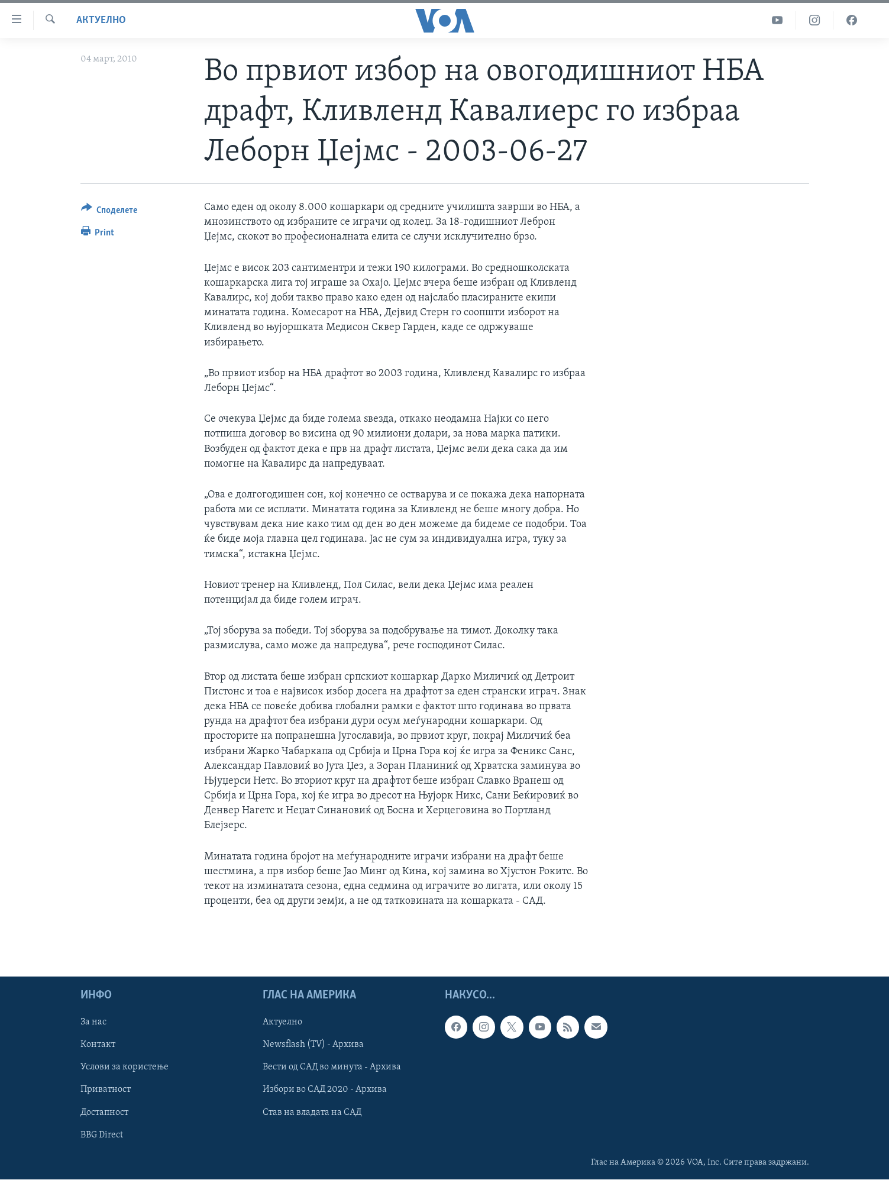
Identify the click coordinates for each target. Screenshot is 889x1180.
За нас (93, 1022)
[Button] (109, 212)
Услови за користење (124, 1067)
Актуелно (101, 20)
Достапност (104, 1112)
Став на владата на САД (312, 1112)
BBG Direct (101, 1135)
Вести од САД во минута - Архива (332, 1067)
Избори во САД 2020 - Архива (325, 1090)
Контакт (97, 1045)
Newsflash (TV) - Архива (313, 1045)
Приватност (105, 1090)
